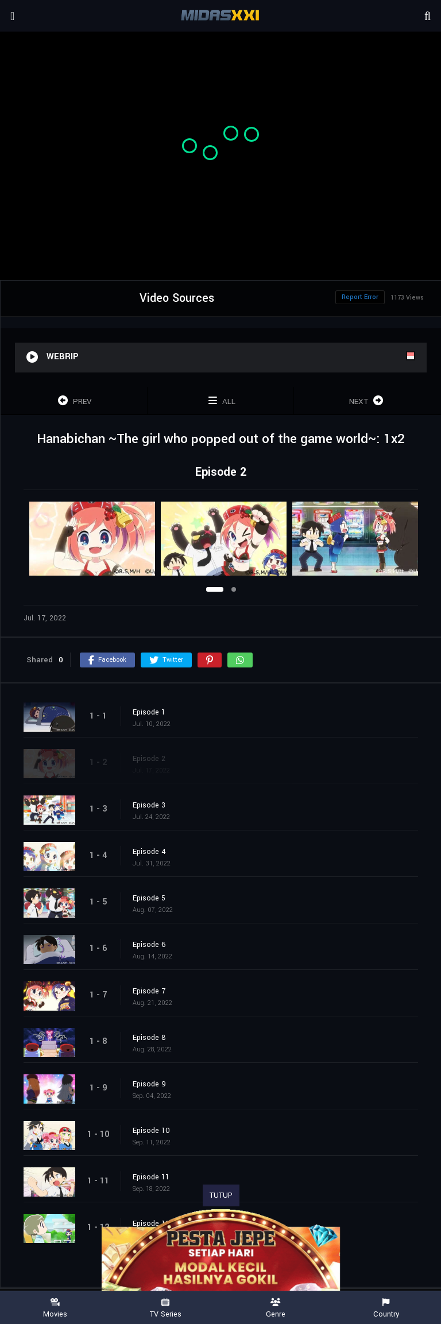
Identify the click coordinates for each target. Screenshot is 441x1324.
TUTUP (221, 1195)
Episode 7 (149, 991)
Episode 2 (149, 759)
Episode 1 (149, 712)
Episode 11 (151, 1177)
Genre (275, 1308)
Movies (55, 1308)
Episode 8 (149, 1037)
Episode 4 (149, 852)
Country (386, 1308)
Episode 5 (149, 898)
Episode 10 (151, 1130)
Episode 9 (149, 1084)
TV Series (165, 1308)
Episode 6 (149, 944)
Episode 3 (149, 805)
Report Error (360, 297)
